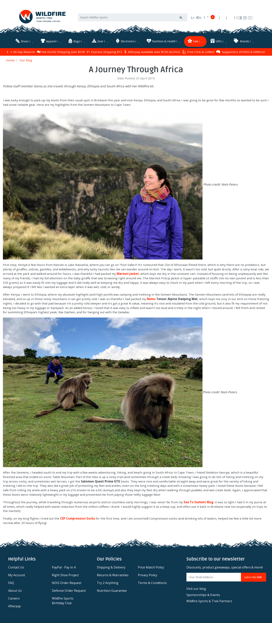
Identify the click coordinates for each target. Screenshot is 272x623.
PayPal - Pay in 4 (64, 567)
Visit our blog (196, 588)
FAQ (11, 583)
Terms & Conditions (152, 583)
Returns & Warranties (113, 575)
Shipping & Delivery (111, 567)
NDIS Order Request (66, 583)
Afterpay (14, 606)
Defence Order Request (69, 590)
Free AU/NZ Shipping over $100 (61, 52)
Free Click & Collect (198, 52)
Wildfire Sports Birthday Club (62, 600)
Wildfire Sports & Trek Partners (209, 601)
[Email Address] (213, 577)
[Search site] (181, 18)
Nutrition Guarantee (112, 590)
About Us (15, 590)
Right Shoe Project (65, 575)
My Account (16, 575)
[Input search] (126, 18)
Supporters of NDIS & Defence (240, 52)
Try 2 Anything (107, 583)
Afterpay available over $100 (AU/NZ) (152, 52)
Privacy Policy (147, 575)
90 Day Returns (21, 52)
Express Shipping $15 (104, 52)
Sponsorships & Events (203, 595)
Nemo (151, 299)
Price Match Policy (151, 567)
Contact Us (16, 567)
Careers (14, 598)
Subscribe (253, 577)
